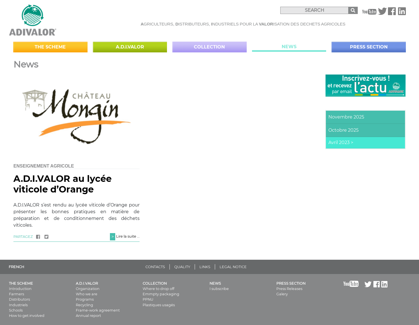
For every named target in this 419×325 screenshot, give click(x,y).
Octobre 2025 (343, 130)
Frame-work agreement (98, 310)
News (289, 46)
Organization (88, 289)
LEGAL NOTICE (233, 267)
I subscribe (219, 289)
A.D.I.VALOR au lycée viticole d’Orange (62, 184)
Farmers (16, 294)
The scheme (50, 47)
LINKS (204, 267)
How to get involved (26, 316)
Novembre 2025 (346, 117)
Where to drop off (158, 289)
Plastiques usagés (159, 305)
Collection (209, 47)
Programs (85, 299)
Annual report (88, 316)
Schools (16, 310)
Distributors (19, 299)
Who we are (86, 294)
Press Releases (289, 289)
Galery (282, 294)
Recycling (84, 305)
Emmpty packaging (161, 294)
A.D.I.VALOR (130, 47)
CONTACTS (155, 267)
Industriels (18, 305)
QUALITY (182, 267)
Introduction (20, 289)
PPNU (148, 299)
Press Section (369, 47)
